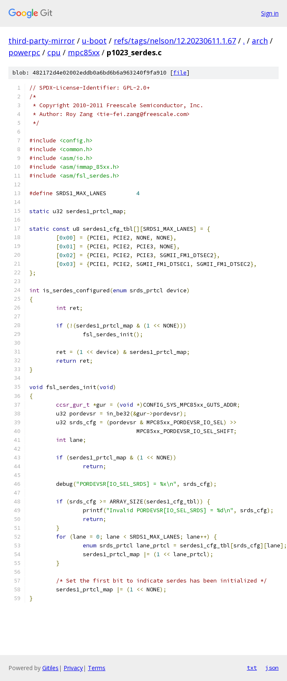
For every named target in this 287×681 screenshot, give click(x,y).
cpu (54, 52)
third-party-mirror (41, 41)
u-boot (94, 41)
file (180, 72)
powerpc (24, 52)
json (272, 667)
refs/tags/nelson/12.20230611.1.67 (175, 41)
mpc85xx (84, 52)
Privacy (73, 668)
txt (252, 667)
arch (260, 41)
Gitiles (50, 668)
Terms (96, 668)
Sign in (270, 13)
